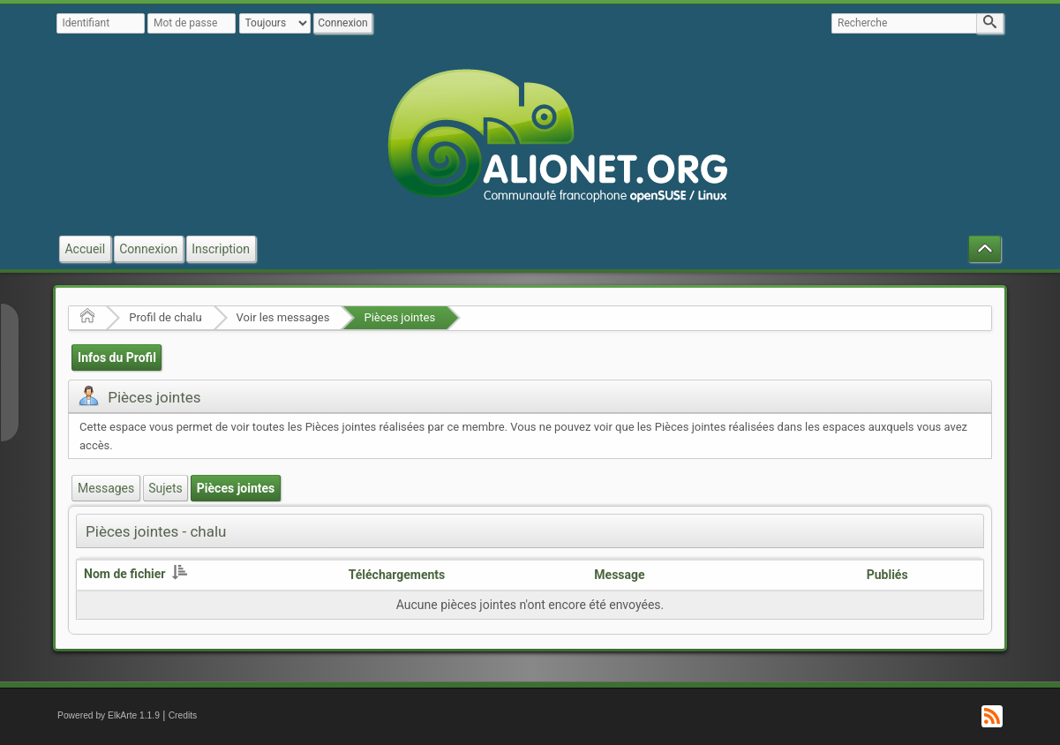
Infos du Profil (117, 357)
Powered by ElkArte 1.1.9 (108, 715)
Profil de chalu (165, 317)
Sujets (165, 488)
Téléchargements (397, 575)
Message (619, 575)
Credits (183, 715)
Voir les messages (283, 317)
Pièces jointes (399, 317)
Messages (106, 488)
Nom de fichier (135, 574)
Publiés (887, 575)
